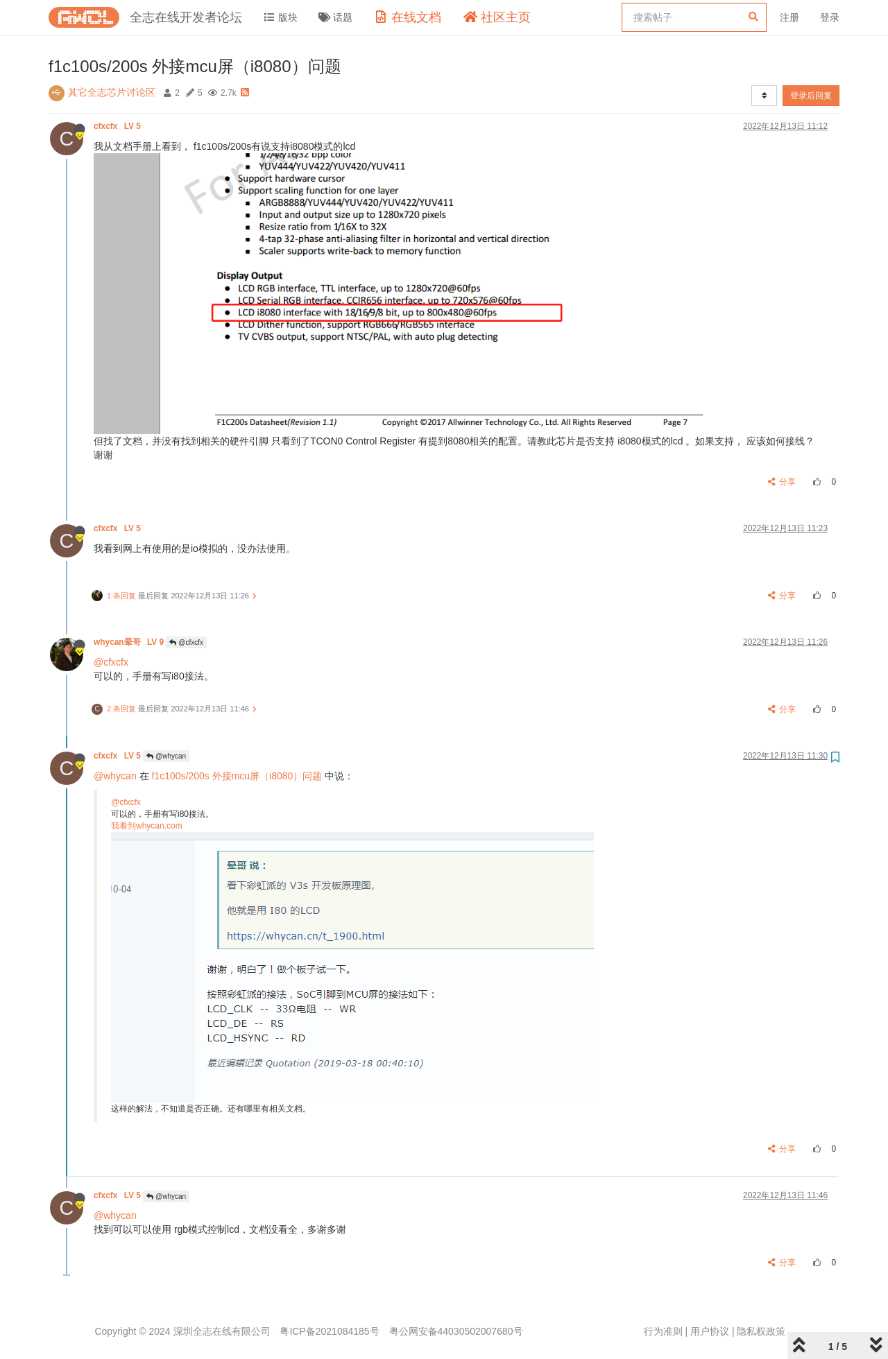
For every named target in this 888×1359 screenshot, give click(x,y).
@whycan (166, 756)
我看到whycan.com (146, 826)
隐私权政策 (761, 1331)
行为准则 (663, 1331)
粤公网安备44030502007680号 (456, 1331)
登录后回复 (811, 96)
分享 (782, 482)
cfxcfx (118, 126)
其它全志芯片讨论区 (111, 92)
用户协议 (709, 1331)
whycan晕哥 (130, 642)
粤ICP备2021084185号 (329, 1331)
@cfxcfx (186, 642)
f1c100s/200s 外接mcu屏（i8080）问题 (236, 775)
